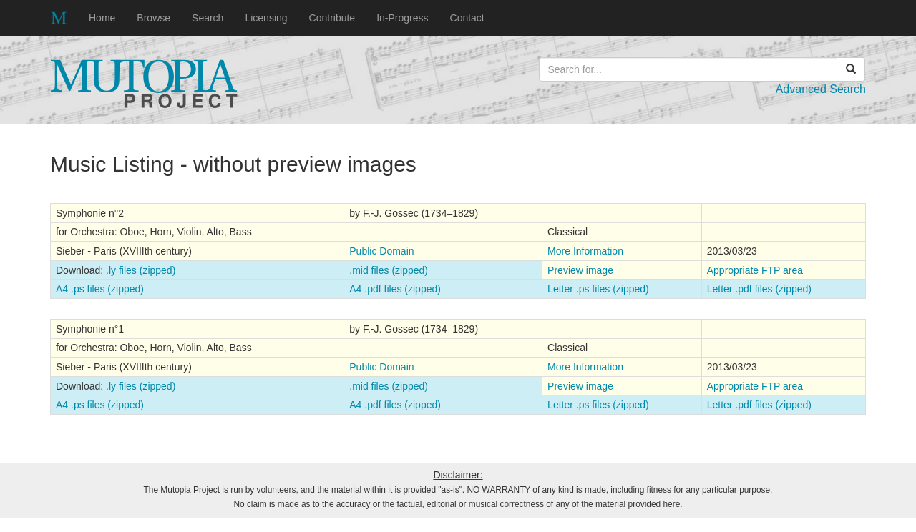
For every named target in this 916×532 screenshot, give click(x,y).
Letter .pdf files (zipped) (759, 289)
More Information (585, 251)
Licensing (266, 18)
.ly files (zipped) (140, 270)
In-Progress (402, 18)
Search (207, 18)
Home (102, 18)
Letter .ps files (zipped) (598, 289)
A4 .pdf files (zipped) (395, 289)
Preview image (580, 270)
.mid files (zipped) (388, 270)
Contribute (332, 18)
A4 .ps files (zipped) (100, 289)
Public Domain (381, 251)
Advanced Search (821, 89)
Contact (467, 18)
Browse (153, 18)
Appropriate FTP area (755, 270)
